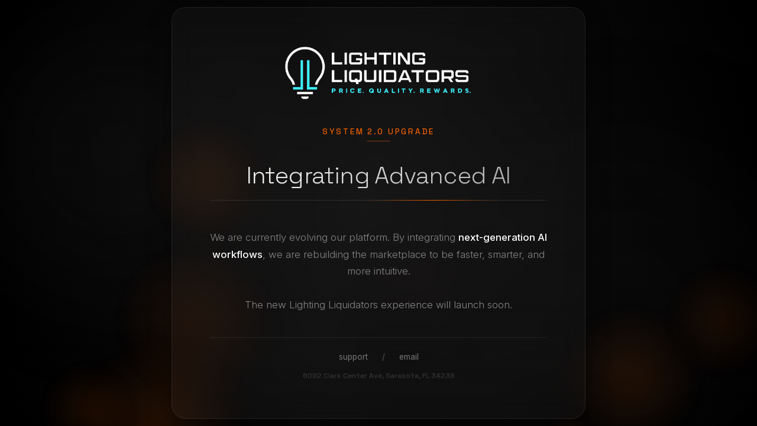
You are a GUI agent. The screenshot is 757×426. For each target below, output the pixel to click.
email (409, 357)
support (353, 357)
